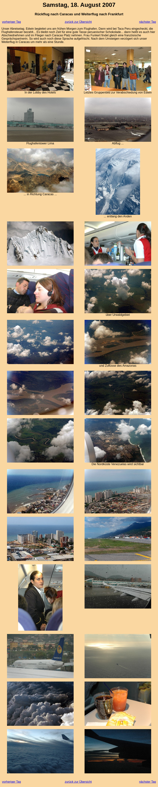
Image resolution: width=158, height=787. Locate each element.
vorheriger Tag (11, 21)
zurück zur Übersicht (78, 21)
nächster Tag (147, 21)
